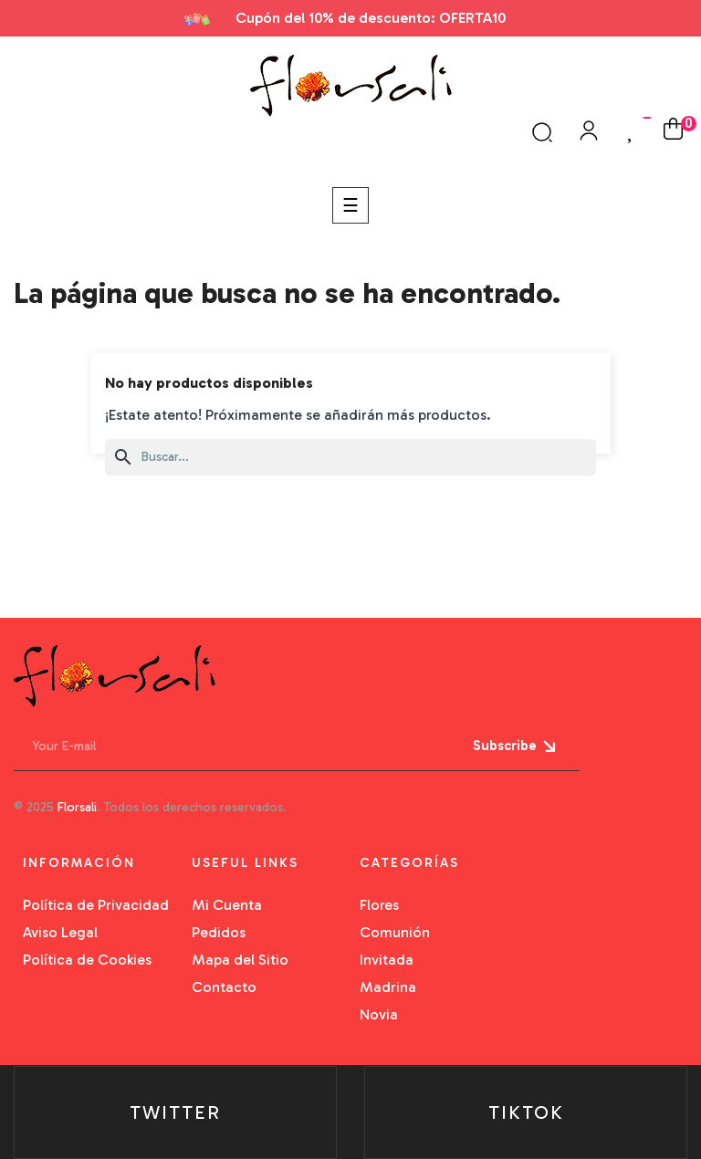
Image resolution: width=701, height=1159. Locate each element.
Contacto (224, 987)
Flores (379, 905)
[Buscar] (350, 457)
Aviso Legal (60, 932)
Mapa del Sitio (240, 959)
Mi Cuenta (227, 905)
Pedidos (219, 932)
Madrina (388, 987)
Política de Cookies (87, 959)
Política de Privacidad (96, 905)
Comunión (395, 932)
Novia (379, 1014)
